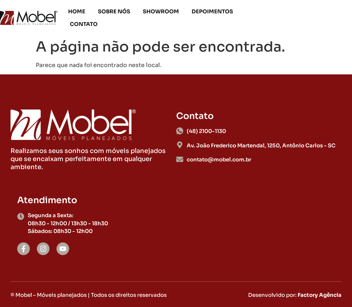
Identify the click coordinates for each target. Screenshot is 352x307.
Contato (84, 24)
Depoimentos (212, 11)
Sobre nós (114, 11)
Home (76, 11)
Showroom (161, 11)
